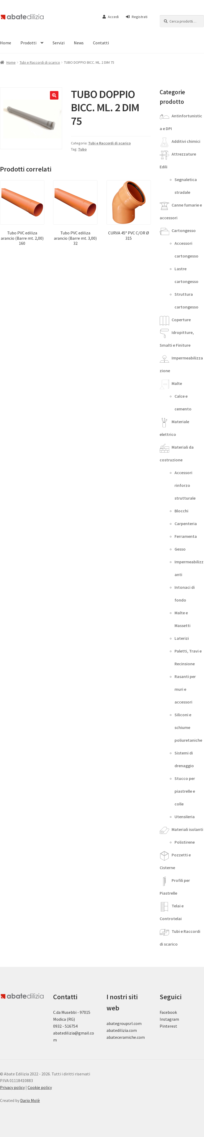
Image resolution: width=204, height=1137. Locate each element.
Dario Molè (30, 1100)
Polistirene (185, 842)
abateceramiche (121, 1037)
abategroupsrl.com (124, 1023)
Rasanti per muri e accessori (185, 689)
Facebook (168, 1012)
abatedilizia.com (122, 1030)
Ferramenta (186, 536)
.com (140, 1037)
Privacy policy (12, 1087)
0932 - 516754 (65, 1026)
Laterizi (182, 638)
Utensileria (185, 816)
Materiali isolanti (187, 829)
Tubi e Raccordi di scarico (40, 62)
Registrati (136, 16)
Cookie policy (40, 1087)
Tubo (82, 149)
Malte (177, 383)
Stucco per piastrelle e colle (185, 791)
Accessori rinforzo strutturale (185, 485)
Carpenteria (186, 523)
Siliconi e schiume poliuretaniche (188, 727)
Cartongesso (184, 230)
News (79, 42)
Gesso (180, 549)
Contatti (101, 42)
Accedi (111, 16)
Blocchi (181, 510)
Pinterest (168, 1026)
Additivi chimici (186, 141)
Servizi (59, 42)
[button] (54, 95)
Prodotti (28, 42)
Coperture (181, 319)
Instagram (169, 1019)
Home (11, 62)
